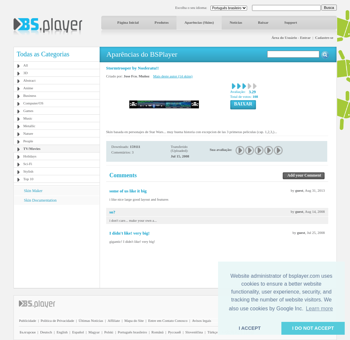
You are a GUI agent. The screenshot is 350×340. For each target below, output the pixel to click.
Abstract (29, 80)
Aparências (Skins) (199, 22)
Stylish (28, 171)
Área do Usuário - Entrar (291, 38)
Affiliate (114, 321)
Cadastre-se (324, 38)
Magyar (94, 332)
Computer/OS (33, 103)
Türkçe (212, 332)
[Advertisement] (56, 246)
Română (157, 332)
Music (28, 118)
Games (28, 111)
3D (25, 73)
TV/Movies (32, 149)
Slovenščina (194, 332)
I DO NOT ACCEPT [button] (313, 328)
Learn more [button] (319, 308)
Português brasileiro (132, 332)
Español (78, 332)
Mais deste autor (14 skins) (172, 76)
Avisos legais (201, 321)
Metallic (29, 126)
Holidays (30, 156)
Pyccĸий (174, 332)
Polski (108, 332)
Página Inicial (128, 22)
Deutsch (46, 332)
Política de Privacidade (57, 321)
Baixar (263, 22)
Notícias (236, 22)
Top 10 (28, 179)
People (28, 141)
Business (29, 96)
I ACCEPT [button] (250, 328)
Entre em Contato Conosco (167, 321)
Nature (28, 133)
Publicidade (27, 321)
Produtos (162, 22)
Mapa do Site (134, 321)
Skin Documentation (40, 200)
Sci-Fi (27, 164)
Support (290, 22)
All (25, 65)
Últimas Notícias (91, 321)
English (62, 332)
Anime (28, 88)
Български (28, 332)
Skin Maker (33, 190)
